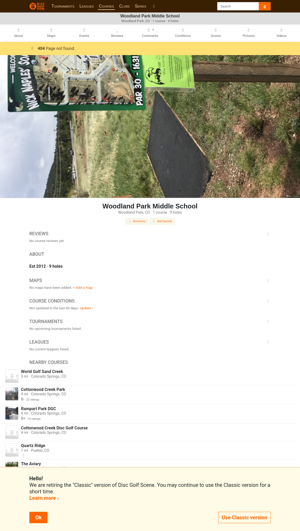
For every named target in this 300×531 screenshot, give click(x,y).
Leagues (86, 6)
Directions (137, 221)
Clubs (124, 6)
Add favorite (162, 221)
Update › (86, 308)
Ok (38, 517)
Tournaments (62, 6)
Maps (150, 280)
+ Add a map (83, 287)
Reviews (150, 233)
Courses (106, 6)
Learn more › (44, 498)
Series (140, 6)
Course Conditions (150, 301)
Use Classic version (244, 517)
